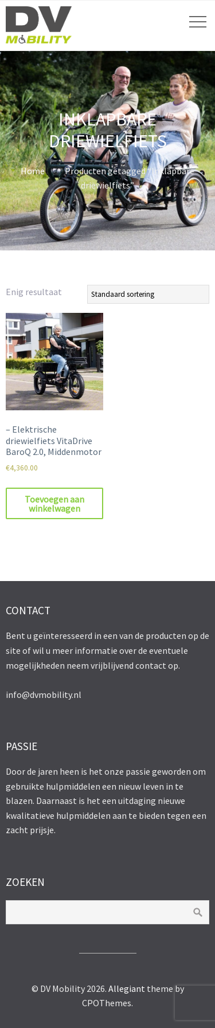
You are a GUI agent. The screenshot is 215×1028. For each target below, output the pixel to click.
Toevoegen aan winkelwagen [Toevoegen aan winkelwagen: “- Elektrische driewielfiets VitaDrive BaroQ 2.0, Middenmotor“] (54, 503)
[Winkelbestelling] (148, 294)
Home (33, 170)
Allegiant (126, 988)
